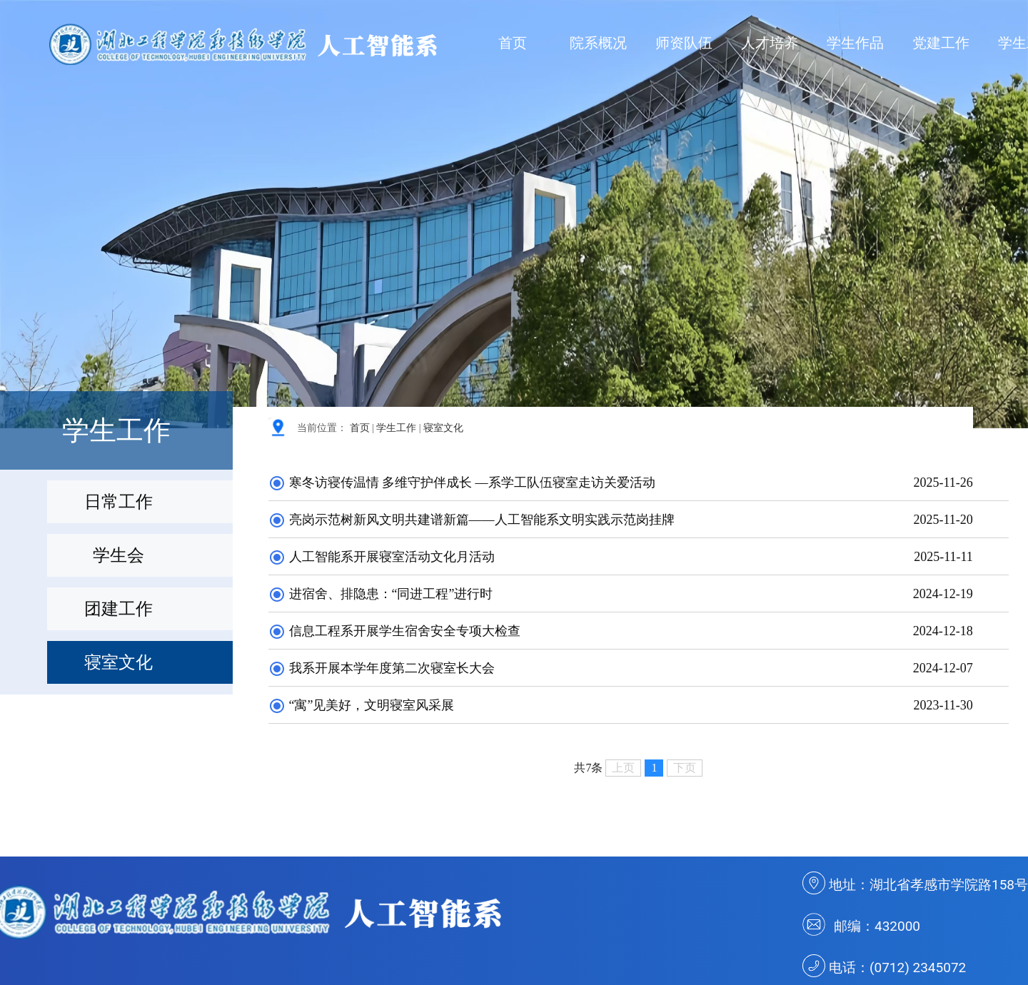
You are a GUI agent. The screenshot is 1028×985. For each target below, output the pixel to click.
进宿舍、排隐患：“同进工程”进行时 (380, 594)
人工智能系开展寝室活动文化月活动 (381, 557)
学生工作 (396, 428)
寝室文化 (443, 428)
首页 (512, 43)
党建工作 (940, 43)
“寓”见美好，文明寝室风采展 (361, 705)
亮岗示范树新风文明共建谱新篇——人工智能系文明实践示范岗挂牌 (471, 519)
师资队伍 (683, 43)
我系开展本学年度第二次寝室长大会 (381, 668)
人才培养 (769, 43)
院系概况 (598, 43)
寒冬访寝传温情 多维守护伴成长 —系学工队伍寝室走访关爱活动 (461, 482)
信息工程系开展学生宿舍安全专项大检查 (394, 631)
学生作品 (855, 43)
